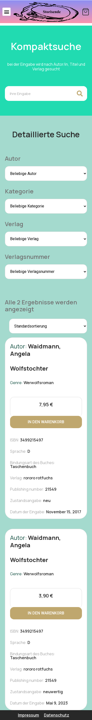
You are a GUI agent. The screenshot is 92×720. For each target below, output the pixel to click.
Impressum (28, 715)
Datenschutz (56, 715)
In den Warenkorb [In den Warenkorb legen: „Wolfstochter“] (46, 422)
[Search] (79, 93)
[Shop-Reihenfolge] (48, 326)
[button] (6, 12)
